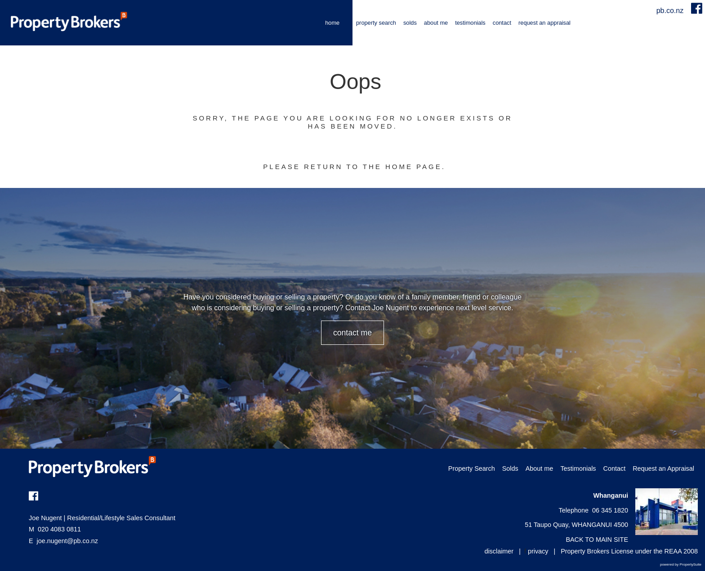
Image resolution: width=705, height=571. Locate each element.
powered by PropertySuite (680, 564)
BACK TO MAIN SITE (597, 539)
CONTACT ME (352, 332)
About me (436, 22)
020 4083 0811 (55, 529)
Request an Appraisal (544, 22)
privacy (538, 551)
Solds (410, 22)
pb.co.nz (671, 10)
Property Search (376, 22)
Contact (502, 22)
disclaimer (498, 551)
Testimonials (470, 22)
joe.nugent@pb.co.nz (67, 540)
